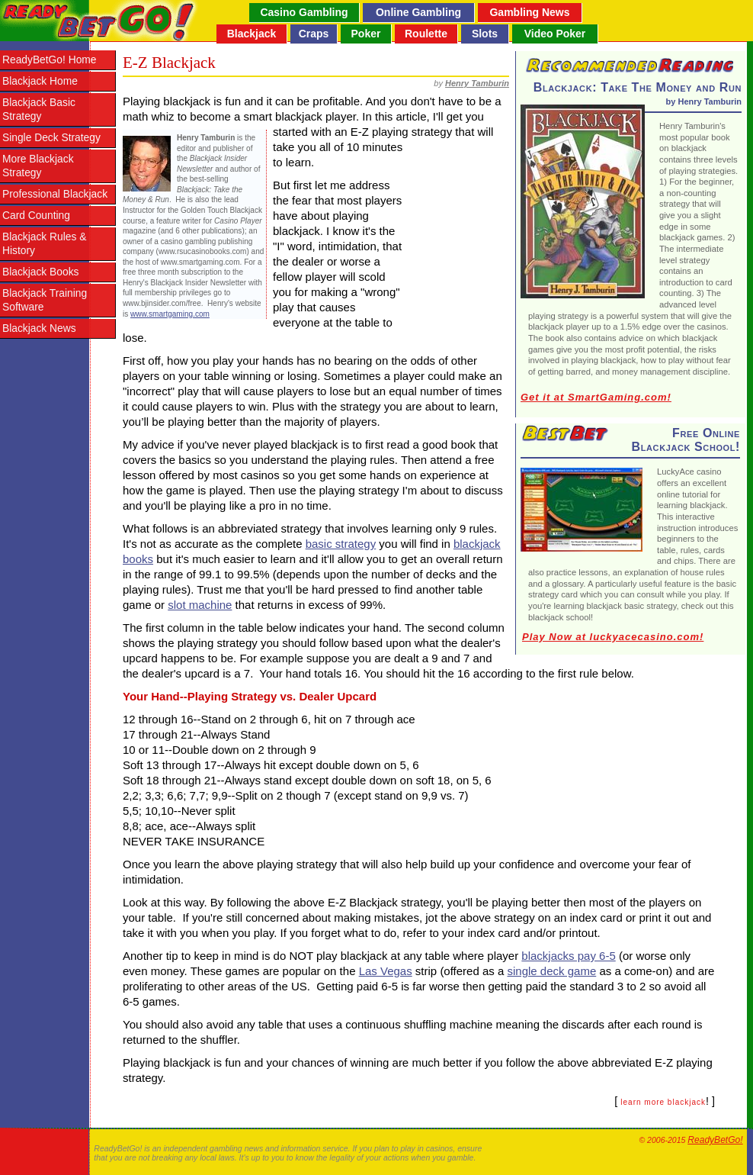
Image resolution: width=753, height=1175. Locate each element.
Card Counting (36, 215)
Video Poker (555, 33)
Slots (485, 33)
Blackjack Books (40, 272)
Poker (366, 33)
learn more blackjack (663, 1102)
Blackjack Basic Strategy (38, 109)
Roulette (426, 33)
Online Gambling (418, 12)
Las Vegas (385, 970)
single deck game (552, 970)
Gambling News (529, 12)
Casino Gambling (304, 12)
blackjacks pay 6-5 (568, 955)
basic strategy (341, 543)
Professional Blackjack (54, 194)
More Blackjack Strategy (38, 166)
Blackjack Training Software (44, 300)
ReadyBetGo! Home (49, 60)
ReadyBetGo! (714, 1140)
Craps (314, 33)
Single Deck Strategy (51, 137)
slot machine (200, 604)
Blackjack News (39, 328)
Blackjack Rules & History (44, 243)
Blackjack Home (40, 81)
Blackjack (252, 33)
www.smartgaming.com (170, 314)
